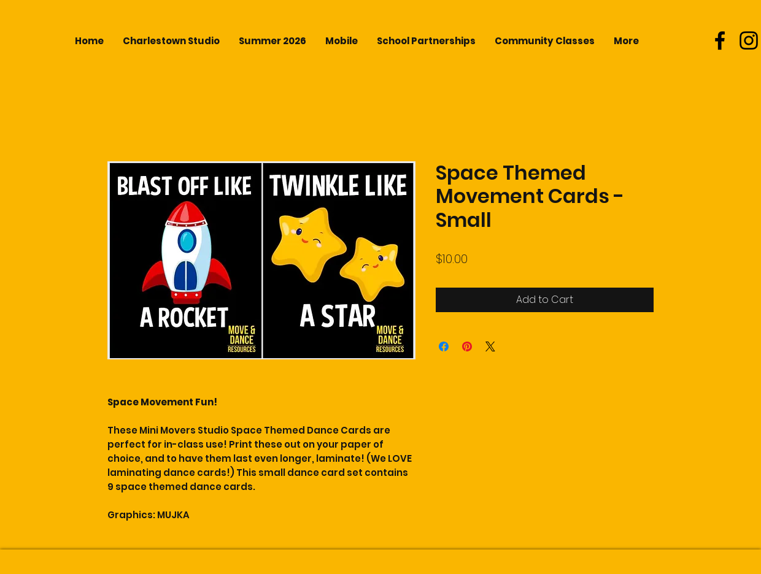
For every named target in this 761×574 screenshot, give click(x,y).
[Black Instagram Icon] (748, 40)
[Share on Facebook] (443, 346)
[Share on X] (490, 346)
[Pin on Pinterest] (467, 346)
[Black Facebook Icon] (720, 40)
